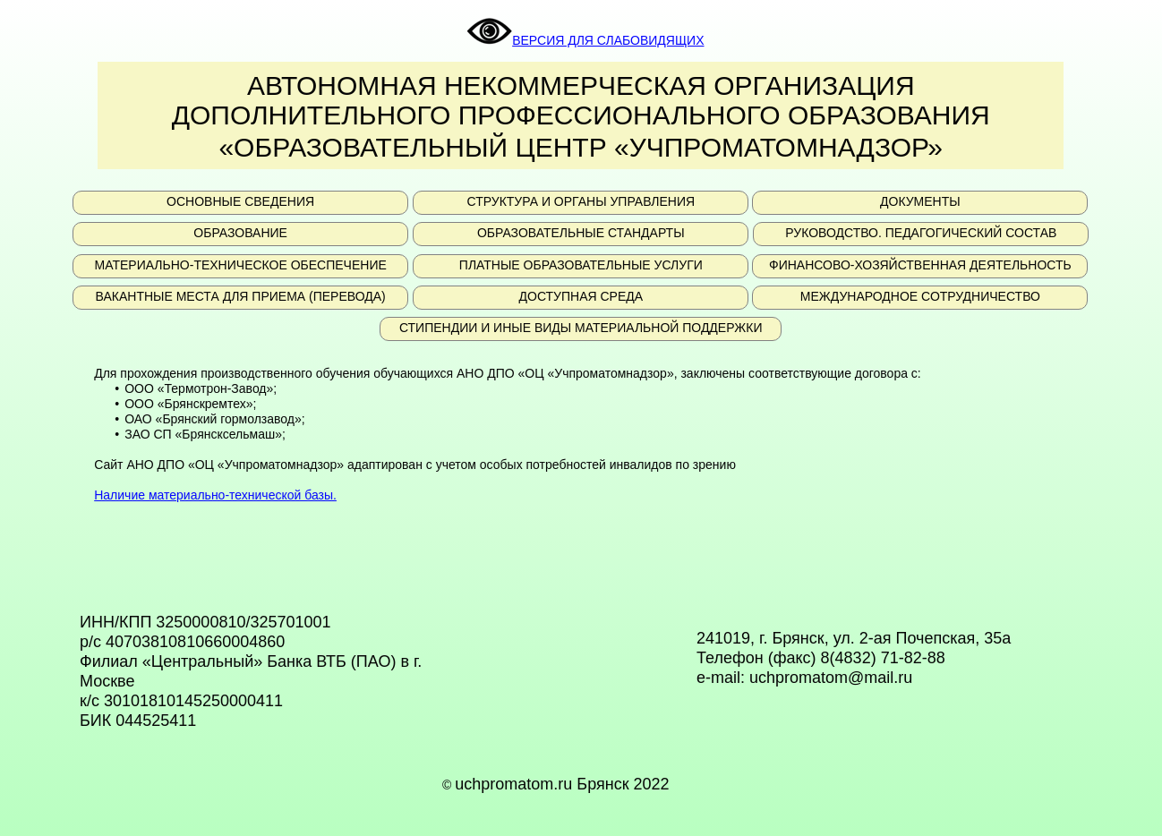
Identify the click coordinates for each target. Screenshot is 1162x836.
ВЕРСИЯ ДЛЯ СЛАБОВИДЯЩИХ (585, 40)
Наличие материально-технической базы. (215, 495)
